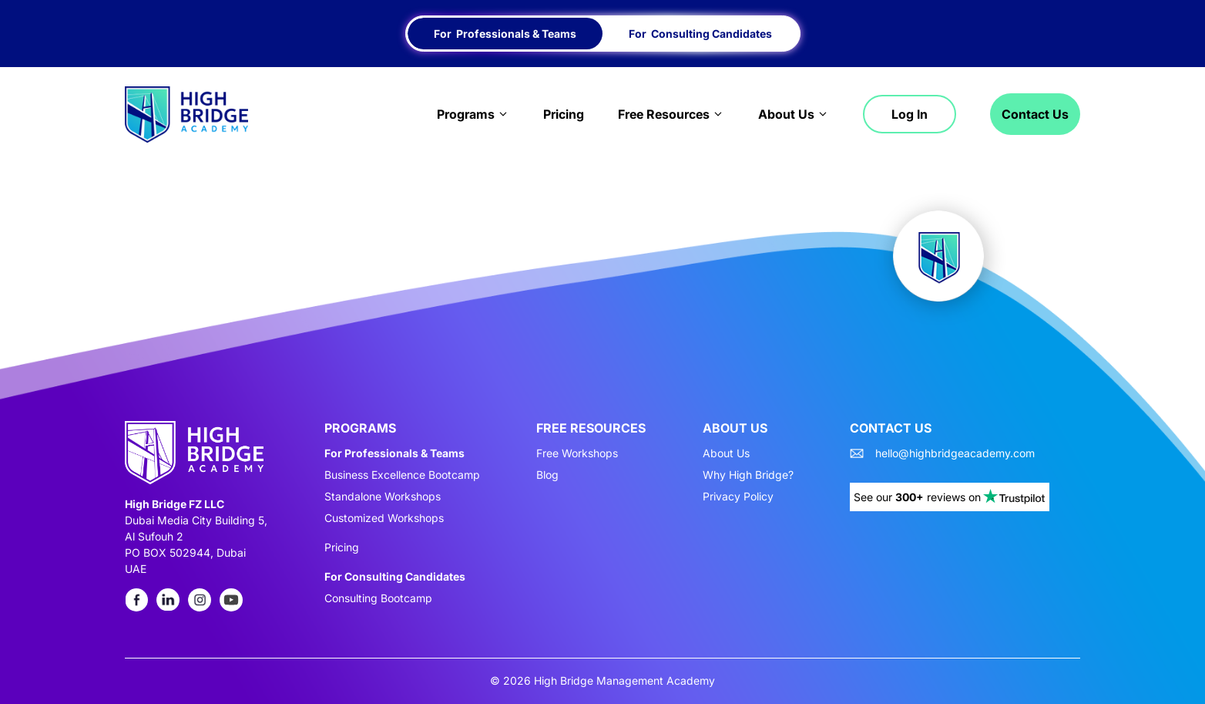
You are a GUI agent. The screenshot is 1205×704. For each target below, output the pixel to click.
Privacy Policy (738, 496)
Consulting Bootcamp (378, 598)
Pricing (563, 114)
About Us (793, 114)
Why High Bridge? (748, 475)
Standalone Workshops (382, 496)
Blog (547, 475)
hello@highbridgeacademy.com (955, 453)
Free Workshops (577, 453)
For (505, 33)
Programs (473, 114)
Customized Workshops (384, 518)
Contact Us (1035, 114)
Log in (909, 114)
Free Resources (671, 114)
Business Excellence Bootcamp (402, 475)
